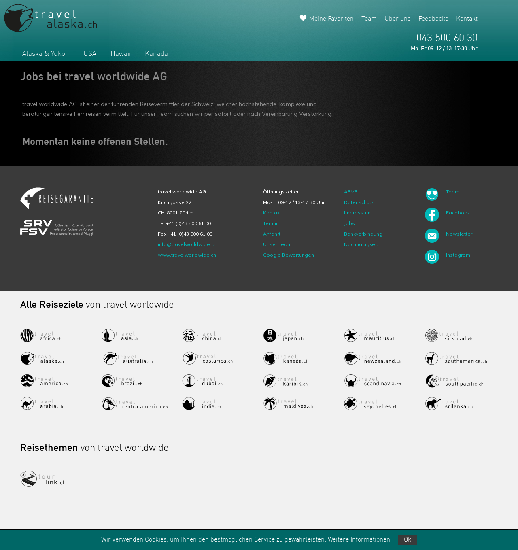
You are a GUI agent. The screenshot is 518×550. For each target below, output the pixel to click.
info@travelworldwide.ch (187, 244)
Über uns (397, 19)
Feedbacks (433, 19)
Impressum (357, 213)
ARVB (350, 192)
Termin (271, 223)
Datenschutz (359, 202)
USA (89, 54)
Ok (407, 540)
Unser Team (277, 244)
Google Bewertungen (288, 255)
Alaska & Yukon (45, 54)
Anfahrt (271, 234)
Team (369, 19)
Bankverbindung (363, 234)
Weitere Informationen (359, 540)
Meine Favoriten (331, 19)
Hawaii (120, 54)
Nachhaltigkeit (361, 244)
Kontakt (467, 19)
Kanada (156, 54)
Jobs (349, 223)
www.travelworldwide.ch (187, 255)
